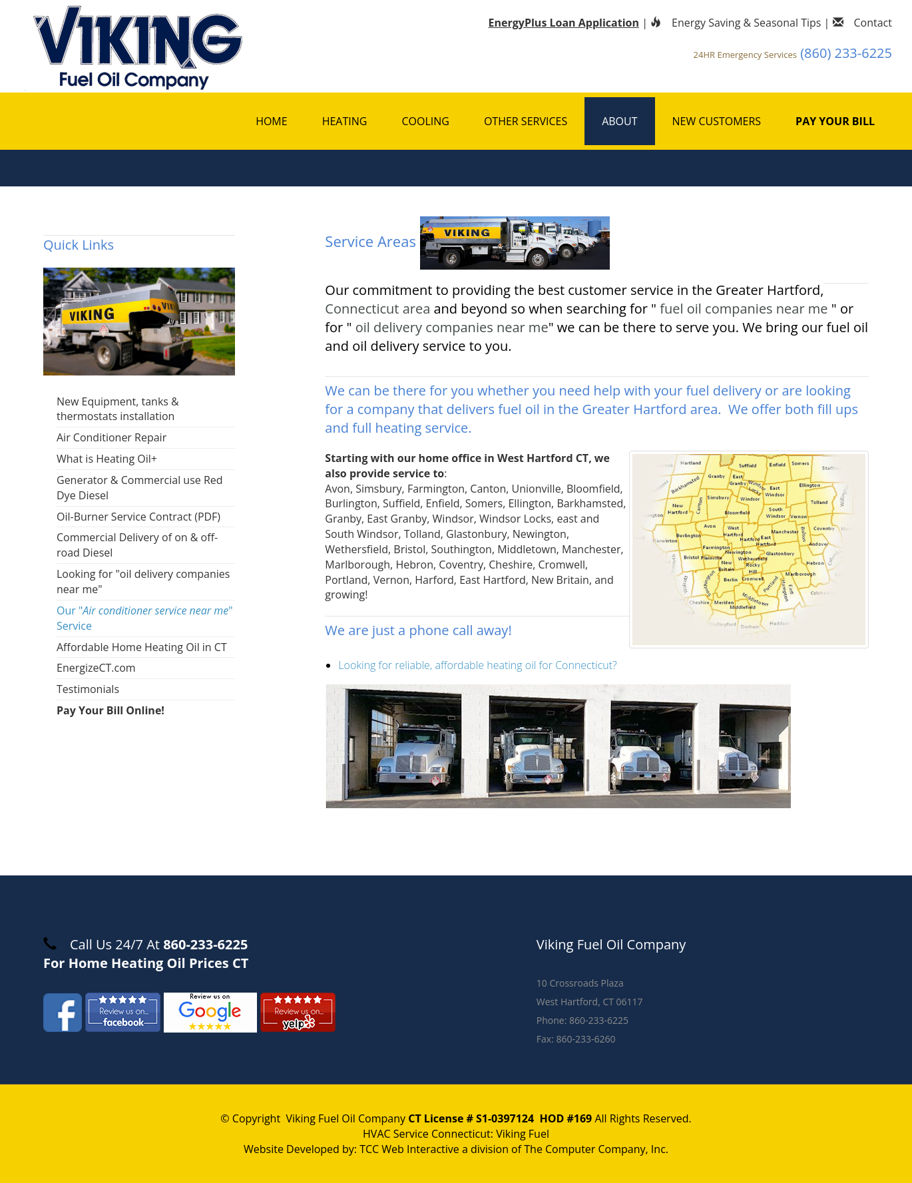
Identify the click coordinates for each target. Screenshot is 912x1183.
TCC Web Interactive (409, 1149)
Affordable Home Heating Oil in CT (142, 647)
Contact (862, 22)
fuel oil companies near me (745, 309)
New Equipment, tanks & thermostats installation (118, 409)
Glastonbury (476, 534)
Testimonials (88, 689)
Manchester (591, 549)
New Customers (717, 121)
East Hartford (492, 580)
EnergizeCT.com (96, 667)
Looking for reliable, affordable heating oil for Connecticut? (477, 665)
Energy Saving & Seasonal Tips (735, 22)
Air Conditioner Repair (111, 437)
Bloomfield (593, 488)
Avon (337, 488)
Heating (344, 121)
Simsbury (378, 488)
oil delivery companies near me (452, 327)
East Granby (397, 518)
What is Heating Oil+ (107, 458)
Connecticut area (377, 309)
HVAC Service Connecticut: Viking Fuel (456, 1133)
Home (272, 121)
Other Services (525, 121)
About (619, 121)
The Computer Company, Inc (595, 1149)
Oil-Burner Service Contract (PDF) (138, 516)
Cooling (425, 121)
